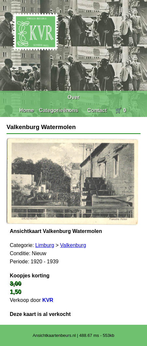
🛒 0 (120, 110)
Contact (97, 110)
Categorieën (54, 110)
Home (26, 110)
